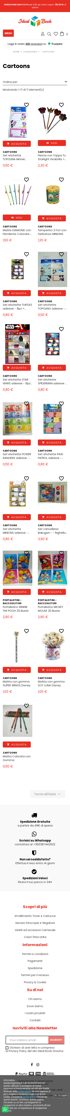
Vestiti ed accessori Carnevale (35, 930)
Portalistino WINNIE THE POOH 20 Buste (16, 609)
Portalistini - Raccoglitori (12, 602)
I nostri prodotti (35, 1013)
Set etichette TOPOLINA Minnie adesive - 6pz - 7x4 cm (16, 157)
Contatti (35, 1020)
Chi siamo (35, 999)
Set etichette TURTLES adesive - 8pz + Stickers (17, 306)
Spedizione (35, 968)
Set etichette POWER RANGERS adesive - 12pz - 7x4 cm (17, 456)
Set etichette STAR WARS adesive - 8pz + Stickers (16, 381)
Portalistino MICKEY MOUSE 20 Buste (50, 609)
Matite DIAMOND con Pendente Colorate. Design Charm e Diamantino (17, 232)
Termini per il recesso (35, 975)
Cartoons (10, 152)
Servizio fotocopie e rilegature (35, 923)
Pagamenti (35, 961)
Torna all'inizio (47, 794)
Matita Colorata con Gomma (17, 758)
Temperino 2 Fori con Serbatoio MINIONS (52, 232)
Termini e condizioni (35, 954)
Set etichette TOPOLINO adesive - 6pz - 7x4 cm (51, 306)
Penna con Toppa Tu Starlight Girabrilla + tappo (52, 157)
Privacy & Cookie (35, 982)
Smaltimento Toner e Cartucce (35, 916)
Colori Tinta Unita (35, 937)
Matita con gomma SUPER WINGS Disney (16, 683)
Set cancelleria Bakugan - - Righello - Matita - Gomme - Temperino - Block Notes (52, 531)
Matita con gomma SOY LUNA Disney (51, 683)
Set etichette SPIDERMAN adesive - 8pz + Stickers (52, 381)
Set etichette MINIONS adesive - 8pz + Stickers (15, 531)
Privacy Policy (18, 1051)
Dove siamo (35, 1006)
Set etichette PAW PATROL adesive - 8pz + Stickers (50, 456)
